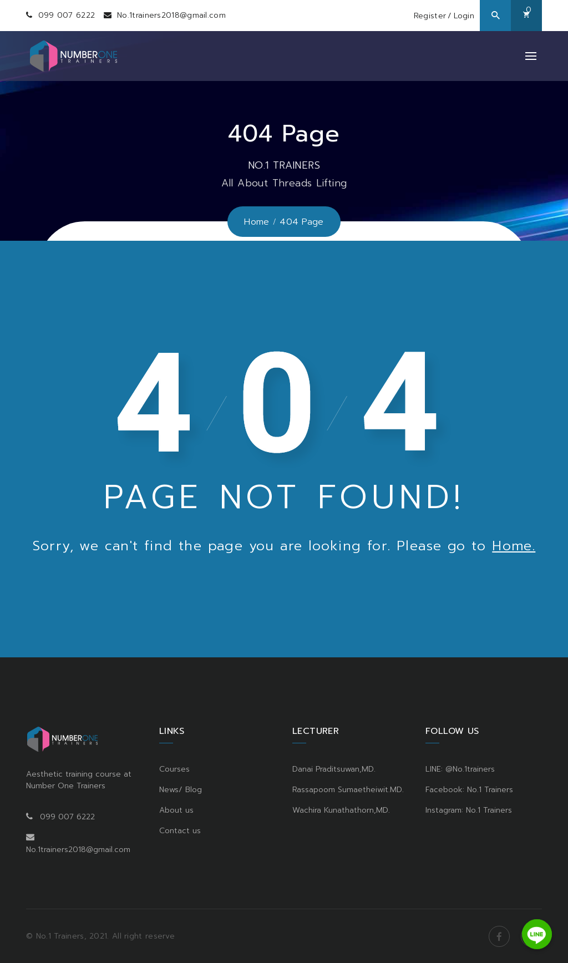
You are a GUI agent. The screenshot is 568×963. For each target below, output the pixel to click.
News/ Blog (180, 789)
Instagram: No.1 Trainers (468, 809)
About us (176, 809)
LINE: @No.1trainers (460, 768)
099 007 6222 (66, 15)
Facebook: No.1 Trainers (469, 789)
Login (464, 16)
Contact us (180, 830)
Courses (174, 768)
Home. (513, 546)
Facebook (499, 935)
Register (430, 16)
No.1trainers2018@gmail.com (171, 15)
